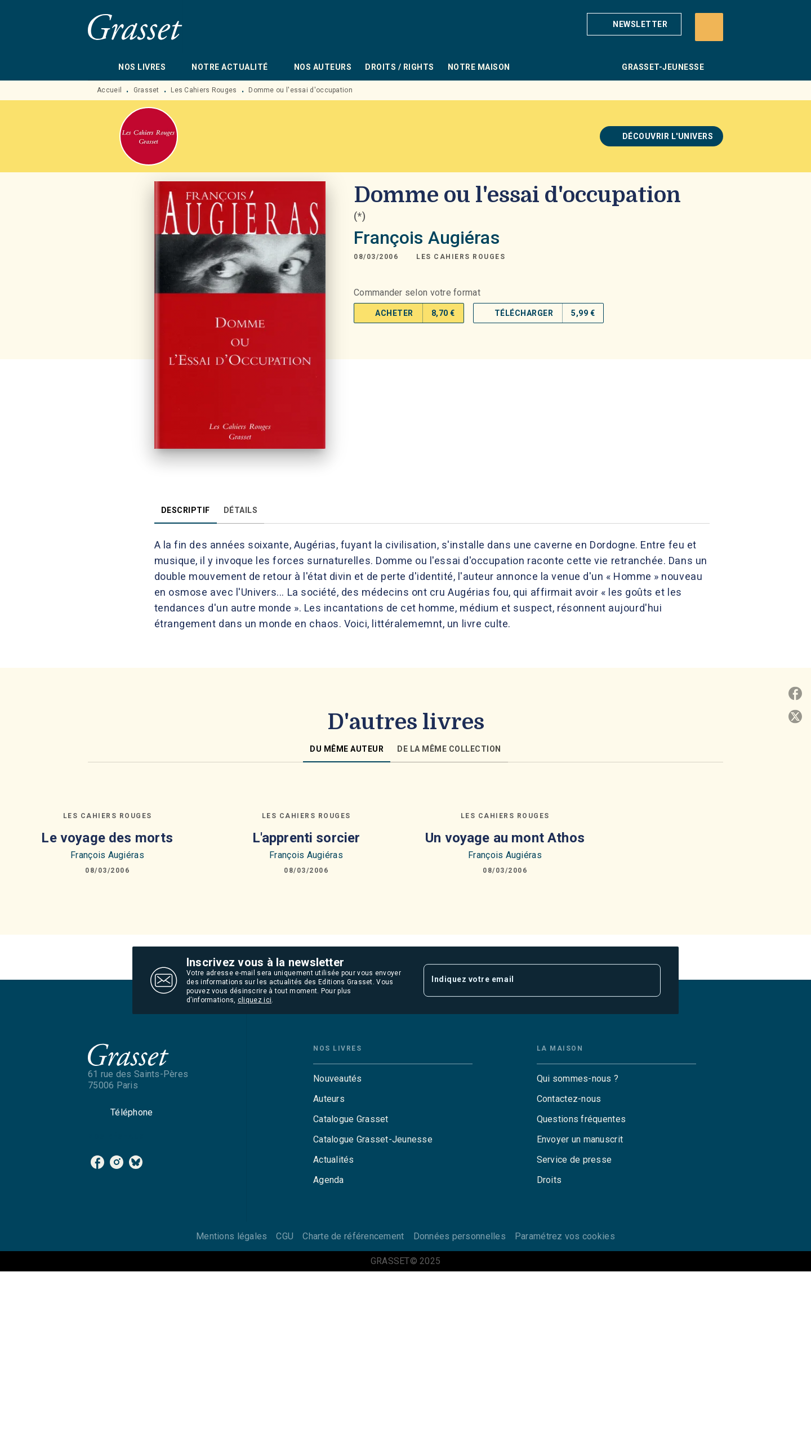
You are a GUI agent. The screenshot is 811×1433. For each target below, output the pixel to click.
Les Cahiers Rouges (204, 90)
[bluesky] (135, 1162)
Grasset (146, 90)
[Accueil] (135, 26)
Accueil (109, 90)
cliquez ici (254, 1000)
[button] (634, 24)
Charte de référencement (353, 1236)
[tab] (100, 67)
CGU (284, 1236)
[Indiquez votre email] (528, 980)
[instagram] (116, 1162)
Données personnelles (459, 1236)
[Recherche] (709, 27)
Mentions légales (231, 1236)
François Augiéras (427, 237)
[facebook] (97, 1162)
